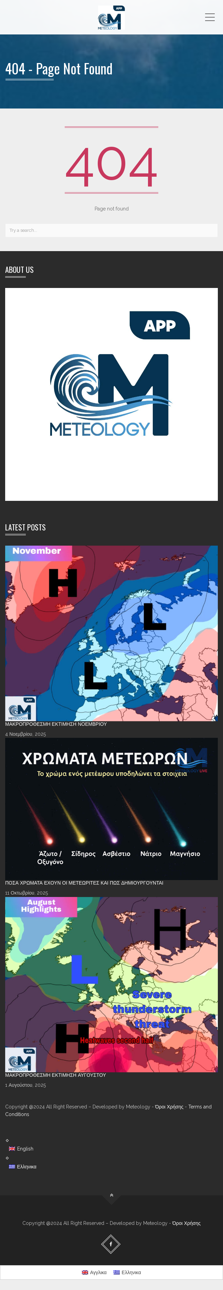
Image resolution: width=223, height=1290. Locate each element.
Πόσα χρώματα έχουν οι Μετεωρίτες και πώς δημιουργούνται (84, 883)
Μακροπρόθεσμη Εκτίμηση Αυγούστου (55, 1075)
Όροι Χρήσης (169, 1107)
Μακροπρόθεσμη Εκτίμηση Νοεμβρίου (56, 724)
